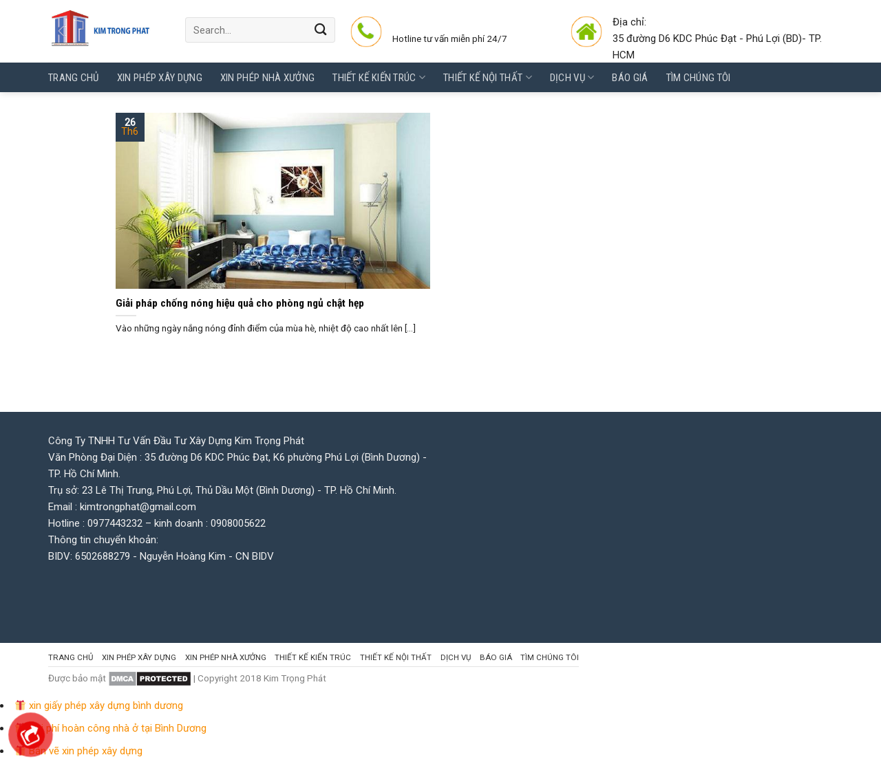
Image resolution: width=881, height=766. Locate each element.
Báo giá (630, 78)
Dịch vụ (572, 77)
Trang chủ (73, 78)
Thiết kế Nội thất (487, 77)
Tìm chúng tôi (698, 78)
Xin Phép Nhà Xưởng (267, 78)
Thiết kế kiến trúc (378, 77)
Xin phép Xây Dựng (159, 78)
